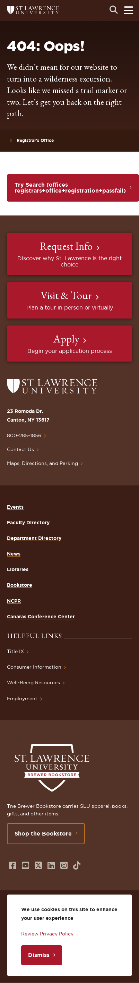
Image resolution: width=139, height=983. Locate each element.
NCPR (14, 601)
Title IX (15, 651)
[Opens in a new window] (12, 865)
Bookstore (19, 585)
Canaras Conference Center (41, 616)
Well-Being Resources (33, 682)
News (13, 554)
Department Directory (34, 538)
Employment (22, 698)
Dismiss (39, 955)
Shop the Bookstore (43, 833)
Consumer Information (34, 667)
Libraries (17, 569)
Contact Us (20, 449)
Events (15, 507)
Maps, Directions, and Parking (42, 463)
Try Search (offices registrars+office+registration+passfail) (70, 187)
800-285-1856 (24, 435)
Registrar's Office (35, 140)
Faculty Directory (28, 522)
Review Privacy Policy (47, 934)
